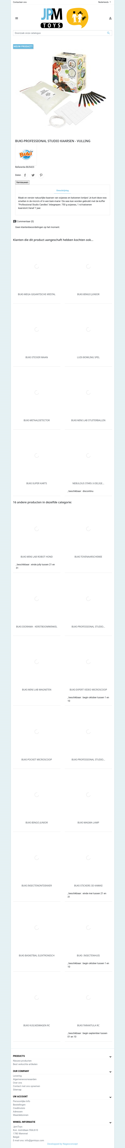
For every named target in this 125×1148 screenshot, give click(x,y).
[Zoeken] (62, 33)
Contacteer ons (20, 2)
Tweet (33, 175)
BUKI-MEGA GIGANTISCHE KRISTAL (37, 294)
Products (19, 1056)
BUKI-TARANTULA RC (88, 1025)
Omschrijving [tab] (62, 190)
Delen (25, 175)
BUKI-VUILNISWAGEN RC (36, 1025)
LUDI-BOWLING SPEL (88, 357)
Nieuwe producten (22, 1060)
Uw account (20, 1096)
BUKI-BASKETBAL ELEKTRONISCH (37, 955)
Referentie (20, 167)
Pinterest (41, 175)
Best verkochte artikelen (25, 1064)
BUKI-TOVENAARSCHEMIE (88, 556)
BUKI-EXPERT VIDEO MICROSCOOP (88, 689)
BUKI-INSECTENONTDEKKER (37, 885)
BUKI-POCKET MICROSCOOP (36, 759)
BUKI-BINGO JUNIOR (88, 294)
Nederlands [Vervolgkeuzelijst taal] (103, 2)
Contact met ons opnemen (26, 1086)
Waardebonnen (20, 1115)
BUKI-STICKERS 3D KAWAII (88, 885)
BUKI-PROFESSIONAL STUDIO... (88, 626)
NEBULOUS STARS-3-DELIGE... (88, 483)
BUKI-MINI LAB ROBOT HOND (37, 556)
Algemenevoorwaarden (25, 1079)
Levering (17, 1076)
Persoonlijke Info (21, 1101)
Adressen (18, 1111)
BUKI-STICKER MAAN (37, 357)
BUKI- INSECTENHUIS (88, 955)
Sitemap (17, 1089)
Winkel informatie (24, 1122)
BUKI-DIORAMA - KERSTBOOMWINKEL (36, 626)
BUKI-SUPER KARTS (36, 483)
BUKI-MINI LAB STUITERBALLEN (88, 420)
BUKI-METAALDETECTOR (37, 420)
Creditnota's (19, 1108)
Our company (21, 1071)
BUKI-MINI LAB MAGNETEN (36, 689)
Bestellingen (19, 1104)
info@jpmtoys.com (34, 1140)
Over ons (17, 1082)
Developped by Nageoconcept (62, 1144)
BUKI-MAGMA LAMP (88, 822)
